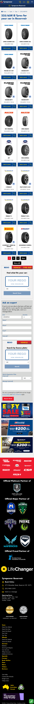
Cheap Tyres (5, 681)
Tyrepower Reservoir (17, 6)
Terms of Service (16, 394)
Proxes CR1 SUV (9, 70)
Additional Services (7, 654)
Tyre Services (5, 650)
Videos (4, 667)
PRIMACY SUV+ (25, 216)
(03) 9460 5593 (10, 588)
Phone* (4, 325)
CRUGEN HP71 (25, 70)
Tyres (3, 625)
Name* (4, 320)
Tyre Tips (4, 635)
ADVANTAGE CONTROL (25, 245)
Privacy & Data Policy (11, 703)
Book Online (6, 660)
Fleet (3, 662)
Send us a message (11, 592)
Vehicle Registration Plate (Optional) (9, 375)
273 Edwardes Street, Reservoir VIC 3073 (18, 585)
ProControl (25, 158)
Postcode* (5, 336)
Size (3, 315)
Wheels (4, 637)
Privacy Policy (6, 394)
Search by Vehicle (7, 627)
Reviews (5, 669)
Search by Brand (6, 631)
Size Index (5, 674)
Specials (4, 656)
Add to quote (7, 48)
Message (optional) (7, 381)
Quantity (25, 315)
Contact (4, 658)
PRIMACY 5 (9, 216)
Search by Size (6, 629)
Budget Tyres (5, 678)
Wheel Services (6, 652)
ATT (9, 158)
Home (3, 11)
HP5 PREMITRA (9, 129)
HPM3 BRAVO (25, 129)
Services (4, 644)
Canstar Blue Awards (7, 676)
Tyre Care (4, 633)
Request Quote (8, 398)
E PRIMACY (9, 187)
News (4, 664)
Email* (4, 331)
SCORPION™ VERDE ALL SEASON (8, 246)
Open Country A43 (8, 41)
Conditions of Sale (21, 703)
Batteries (4, 646)
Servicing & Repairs (7, 648)
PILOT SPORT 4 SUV (25, 187)
